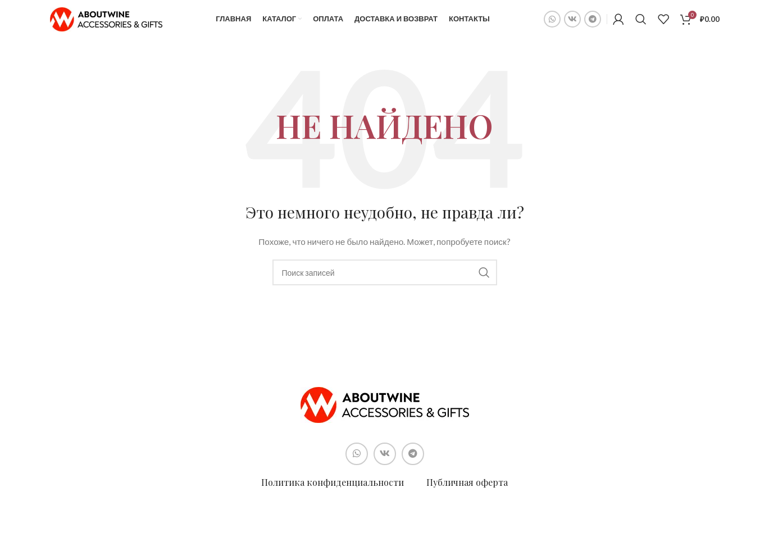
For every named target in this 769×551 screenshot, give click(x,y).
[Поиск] (641, 22)
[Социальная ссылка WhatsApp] (552, 22)
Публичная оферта (467, 489)
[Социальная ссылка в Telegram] (592, 22)
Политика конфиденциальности (332, 489)
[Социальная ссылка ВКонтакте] (572, 22)
